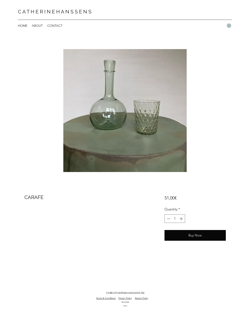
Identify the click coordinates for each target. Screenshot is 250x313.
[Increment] (182, 219)
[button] (229, 25)
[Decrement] (168, 219)
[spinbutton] (175, 219)
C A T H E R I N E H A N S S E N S (54, 12)
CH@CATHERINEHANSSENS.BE (125, 292)
